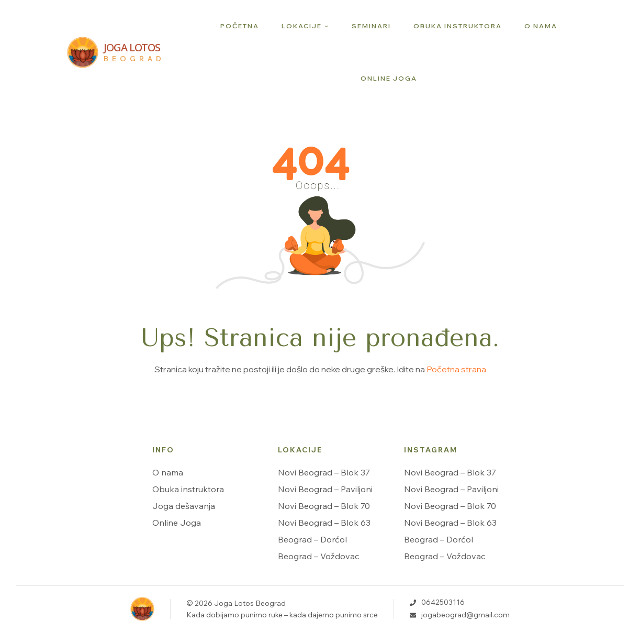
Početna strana (456, 369)
